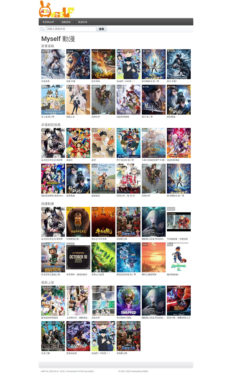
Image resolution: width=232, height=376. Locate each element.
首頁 (48, 22)
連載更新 (66, 22)
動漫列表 (82, 22)
